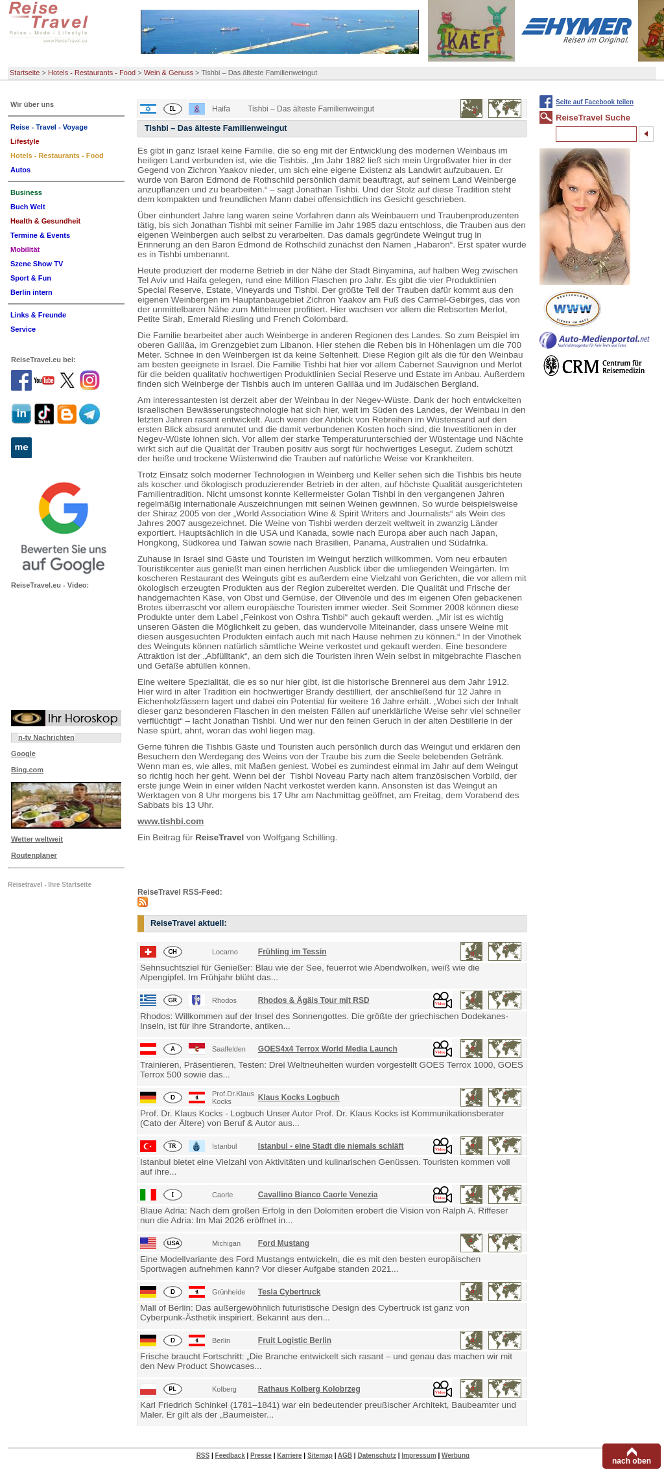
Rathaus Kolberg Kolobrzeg (309, 1389)
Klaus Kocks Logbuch (299, 1097)
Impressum (418, 1455)
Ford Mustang (283, 1243)
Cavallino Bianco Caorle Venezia (318, 1194)
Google (23, 753)
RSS (203, 1455)
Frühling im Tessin (292, 951)
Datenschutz (376, 1455)
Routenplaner (34, 855)
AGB (345, 1455)
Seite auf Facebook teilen (595, 102)
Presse (261, 1455)
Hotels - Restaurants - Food (92, 72)
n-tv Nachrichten (46, 737)
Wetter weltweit (37, 839)
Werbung (455, 1455)
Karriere (289, 1455)
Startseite (25, 72)
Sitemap (320, 1455)
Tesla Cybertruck (289, 1291)
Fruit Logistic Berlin (294, 1340)
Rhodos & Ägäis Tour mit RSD (314, 1000)
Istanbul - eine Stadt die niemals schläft (331, 1146)
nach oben (631, 1461)
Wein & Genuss (168, 72)
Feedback (230, 1455)
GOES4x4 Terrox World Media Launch (327, 1048)
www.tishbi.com (170, 821)
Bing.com (27, 770)
